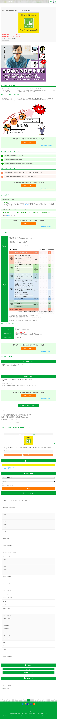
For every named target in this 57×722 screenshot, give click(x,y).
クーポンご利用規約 (32, 713)
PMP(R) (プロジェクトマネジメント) (9, 594)
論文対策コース (6, 635)
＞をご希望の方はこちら (8, 468)
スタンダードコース (7, 618)
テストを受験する (6, 692)
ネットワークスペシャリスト (8, 580)
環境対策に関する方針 (49, 715)
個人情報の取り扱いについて (43, 713)
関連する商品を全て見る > (28, 405)
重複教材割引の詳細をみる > (48, 145)
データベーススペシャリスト (8, 549)
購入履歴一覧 (27, 204)
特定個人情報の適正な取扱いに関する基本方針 (11, 715)
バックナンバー (5, 660)
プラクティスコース (7, 638)
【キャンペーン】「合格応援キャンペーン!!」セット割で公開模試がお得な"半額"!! (18, 496)
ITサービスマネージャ (7, 590)
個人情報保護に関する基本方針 (28, 716)
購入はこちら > (29, 142)
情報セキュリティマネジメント (8, 534)
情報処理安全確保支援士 (7, 545)
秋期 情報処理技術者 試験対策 (8, 511)
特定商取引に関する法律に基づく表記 (21, 713)
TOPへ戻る (28, 700)
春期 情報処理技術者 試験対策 (8, 507)
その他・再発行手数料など (7, 656)
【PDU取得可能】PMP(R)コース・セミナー (11, 504)
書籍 (4, 521)
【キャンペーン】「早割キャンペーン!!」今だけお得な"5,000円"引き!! (16, 500)
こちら (8, 215)
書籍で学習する (5, 688)
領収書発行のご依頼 (28, 672)
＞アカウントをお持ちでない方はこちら (9, 467)
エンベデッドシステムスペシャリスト (9, 552)
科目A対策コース (6, 628)
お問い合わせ (28, 669)
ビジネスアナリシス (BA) (7, 597)
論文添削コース (6, 632)
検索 (28, 488)
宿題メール (5, 527)
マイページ (51, 1)
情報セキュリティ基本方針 (25, 715)
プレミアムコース (7, 615)
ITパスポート (5, 531)
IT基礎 (4, 604)
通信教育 (5, 514)
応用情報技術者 (5, 542)
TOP (2, 4)
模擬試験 (5, 524)
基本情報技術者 (5, 538)
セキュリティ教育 (6, 608)
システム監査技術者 (6, 576)
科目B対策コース (6, 625)
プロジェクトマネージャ (7, 556)
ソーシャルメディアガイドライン (38, 715)
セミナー (5, 517)
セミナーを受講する (6, 685)
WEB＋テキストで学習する (8, 682)
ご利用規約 (11, 713)
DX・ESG (4, 601)
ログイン (28, 465)
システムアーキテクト (7, 587)
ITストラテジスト (6, 583)
